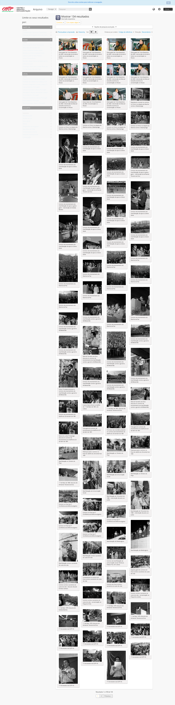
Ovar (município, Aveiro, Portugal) (34, 104)
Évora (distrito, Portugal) (31, 96)
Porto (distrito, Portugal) (31, 101)
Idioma (153, 9)
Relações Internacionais (30, 135)
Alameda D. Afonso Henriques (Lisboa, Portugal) (38, 93)
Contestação (27, 138)
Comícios (26, 114)
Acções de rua (27, 119)
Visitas (25, 124)
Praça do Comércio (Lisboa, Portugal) (35, 98)
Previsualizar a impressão (65, 32)
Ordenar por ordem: (111, 32)
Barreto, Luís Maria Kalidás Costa (33, 54)
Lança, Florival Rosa (29, 59)
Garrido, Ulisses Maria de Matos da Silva (36, 62)
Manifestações (27, 116)
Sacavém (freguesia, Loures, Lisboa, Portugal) (37, 85)
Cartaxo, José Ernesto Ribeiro (32, 56)
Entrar (167, 9)
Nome (25, 39)
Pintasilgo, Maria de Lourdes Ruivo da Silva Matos (39, 67)
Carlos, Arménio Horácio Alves (33, 51)
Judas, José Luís (28, 64)
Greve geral (26, 122)
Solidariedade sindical (30, 132)
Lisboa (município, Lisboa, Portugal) (34, 90)
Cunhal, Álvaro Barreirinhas (32, 70)
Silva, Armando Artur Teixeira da (33, 45)
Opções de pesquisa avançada (104, 27)
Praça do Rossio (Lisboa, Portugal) (34, 79)
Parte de (26, 27)
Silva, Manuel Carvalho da (31, 48)
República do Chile (29, 130)
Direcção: (138, 32)
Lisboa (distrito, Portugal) (31, 88)
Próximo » (107, 696)
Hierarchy (80, 32)
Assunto (26, 107)
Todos (25, 30)
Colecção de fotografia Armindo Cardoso (36, 36)
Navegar (51, 9)
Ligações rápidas (159, 9)
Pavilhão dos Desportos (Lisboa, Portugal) (36, 82)
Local (25, 73)
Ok (168, 3)
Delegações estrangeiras (31, 127)
